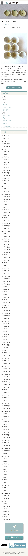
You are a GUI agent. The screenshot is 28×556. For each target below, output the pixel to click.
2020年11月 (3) (5, 281)
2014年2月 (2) (5, 472)
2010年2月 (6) (5, 517)
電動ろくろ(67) (7, 115)
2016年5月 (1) (5, 424)
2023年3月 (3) (5, 215)
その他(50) (5, 110)
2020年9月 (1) (5, 286)
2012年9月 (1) (5, 487)
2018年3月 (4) (5, 366)
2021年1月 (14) (5, 276)
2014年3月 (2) (5, 469)
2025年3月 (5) (5, 162)
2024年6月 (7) (5, 183)
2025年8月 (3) (5, 151)
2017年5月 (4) (5, 392)
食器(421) (5, 104)
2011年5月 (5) (5, 498)
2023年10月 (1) (5, 199)
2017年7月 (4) (5, 387)
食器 (16, 27)
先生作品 (3, 97)
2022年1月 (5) (5, 244)
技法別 (3, 113)
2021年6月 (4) (5, 263)
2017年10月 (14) (5, 379)
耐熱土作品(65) (7, 126)
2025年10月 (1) (5, 146)
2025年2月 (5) (5, 165)
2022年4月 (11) (5, 236)
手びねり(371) (6, 118)
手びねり (20, 27)
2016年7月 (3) (5, 419)
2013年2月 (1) (5, 485)
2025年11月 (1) (5, 143)
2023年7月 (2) (5, 207)
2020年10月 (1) (5, 284)
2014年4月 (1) (5, 466)
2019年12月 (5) (5, 310)
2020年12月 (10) (5, 278)
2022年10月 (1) (5, 225)
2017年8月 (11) (5, 384)
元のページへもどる (14, 87)
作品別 (3, 102)
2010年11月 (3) (5, 506)
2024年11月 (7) (5, 173)
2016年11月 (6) (5, 408)
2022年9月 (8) (5, 228)
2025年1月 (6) (5, 167)
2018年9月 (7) (5, 350)
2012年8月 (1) (5, 490)
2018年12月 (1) (5, 342)
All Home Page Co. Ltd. (14, 553)
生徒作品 (12, 27)
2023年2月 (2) (5, 218)
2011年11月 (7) (5, 493)
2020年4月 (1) (5, 300)
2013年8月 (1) (5, 477)
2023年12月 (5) (5, 194)
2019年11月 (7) (5, 313)
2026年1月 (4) (5, 141)
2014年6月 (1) (5, 461)
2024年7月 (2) (5, 180)
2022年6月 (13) (5, 231)
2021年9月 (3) (5, 255)
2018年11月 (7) (5, 345)
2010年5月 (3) (5, 511)
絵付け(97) (5, 123)
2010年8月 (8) (5, 509)
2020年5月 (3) (5, 297)
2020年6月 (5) (5, 294)
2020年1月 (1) (5, 308)
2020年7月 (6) (5, 292)
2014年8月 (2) (5, 456)
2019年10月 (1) (5, 315)
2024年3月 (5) (5, 188)
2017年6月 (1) (5, 390)
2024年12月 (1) (5, 170)
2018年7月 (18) (5, 355)
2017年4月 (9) (5, 395)
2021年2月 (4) (5, 273)
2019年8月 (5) (5, 321)
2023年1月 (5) (5, 220)
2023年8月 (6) (5, 204)
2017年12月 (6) (5, 374)
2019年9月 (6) (5, 318)
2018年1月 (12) (5, 371)
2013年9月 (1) (5, 474)
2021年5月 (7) (5, 265)
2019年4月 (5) (5, 331)
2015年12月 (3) (5, 435)
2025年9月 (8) (5, 149)
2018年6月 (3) (5, 358)
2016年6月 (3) (5, 421)
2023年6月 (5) (5, 210)
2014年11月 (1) (5, 448)
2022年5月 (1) (5, 233)
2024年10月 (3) (5, 175)
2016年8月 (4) (5, 416)
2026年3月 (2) (5, 138)
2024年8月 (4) (5, 178)
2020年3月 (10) (5, 302)
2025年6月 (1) (5, 154)
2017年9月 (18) (5, 382)
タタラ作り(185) (7, 120)
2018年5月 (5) (5, 360)
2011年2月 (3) (5, 501)
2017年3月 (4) (5, 398)
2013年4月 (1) (5, 482)
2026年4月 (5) (5, 136)
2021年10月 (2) (5, 252)
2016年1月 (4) (5, 432)
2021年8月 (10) (5, 257)
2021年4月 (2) (5, 268)
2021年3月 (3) (5, 270)
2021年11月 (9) (5, 249)
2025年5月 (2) (5, 157)
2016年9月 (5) (5, 413)
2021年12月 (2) (5, 247)
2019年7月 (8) (5, 323)
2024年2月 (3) (5, 191)
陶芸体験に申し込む (14, 538)
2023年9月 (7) (5, 202)
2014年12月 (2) (5, 445)
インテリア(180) (7, 107)
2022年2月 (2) (5, 241)
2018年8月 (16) (5, 353)
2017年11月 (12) (5, 376)
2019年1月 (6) (5, 339)
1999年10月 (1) (5, 519)
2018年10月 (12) (5, 347)
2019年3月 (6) (5, 334)
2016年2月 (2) (5, 429)
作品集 (5, 93)
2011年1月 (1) (5, 503)
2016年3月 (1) (5, 427)
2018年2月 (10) (5, 368)
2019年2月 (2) (5, 337)
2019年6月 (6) (5, 326)
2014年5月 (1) (5, 464)
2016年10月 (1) (5, 411)
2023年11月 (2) (5, 196)
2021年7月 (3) (5, 260)
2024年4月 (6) (5, 186)
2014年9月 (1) (5, 453)
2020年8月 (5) (5, 289)
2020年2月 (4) (5, 305)
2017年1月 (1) (5, 403)
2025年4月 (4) (5, 159)
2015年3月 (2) (5, 440)
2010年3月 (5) (5, 514)
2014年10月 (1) (5, 450)
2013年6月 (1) (5, 480)
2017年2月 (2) (5, 400)
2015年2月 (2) (5, 443)
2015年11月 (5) (5, 437)
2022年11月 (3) (5, 223)
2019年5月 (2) (5, 329)
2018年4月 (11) (5, 363)
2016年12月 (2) (5, 405)
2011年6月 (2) (5, 495)
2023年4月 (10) (5, 212)
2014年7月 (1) (5, 458)
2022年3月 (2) (5, 239)
